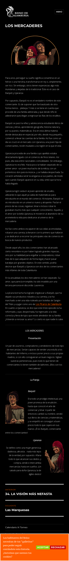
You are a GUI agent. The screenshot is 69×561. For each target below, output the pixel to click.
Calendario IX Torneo (16, 527)
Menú (59, 12)
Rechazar (58, 547)
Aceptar (43, 547)
